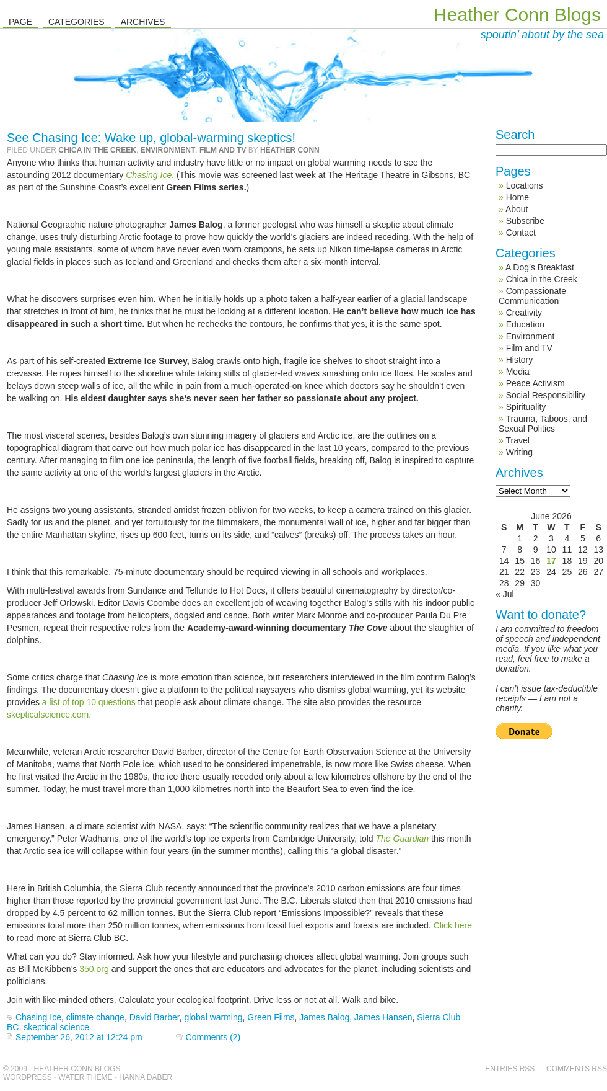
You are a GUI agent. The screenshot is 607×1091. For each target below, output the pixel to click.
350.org (95, 969)
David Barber (154, 1017)
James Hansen (383, 1017)
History (519, 360)
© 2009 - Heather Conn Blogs (61, 1068)
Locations (524, 185)
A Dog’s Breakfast (539, 267)
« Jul (505, 594)
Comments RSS (576, 1068)
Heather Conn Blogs (517, 14)
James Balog (324, 1017)
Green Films (270, 1017)
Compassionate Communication (532, 296)
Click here (453, 925)
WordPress (27, 1077)
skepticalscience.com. (49, 714)
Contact (521, 233)
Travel (517, 440)
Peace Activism (535, 383)
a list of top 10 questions (89, 702)
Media (518, 371)
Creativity (524, 313)
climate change (95, 1017)
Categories (76, 22)
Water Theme (85, 1077)
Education (525, 324)
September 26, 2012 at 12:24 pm (78, 1037)
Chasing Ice (149, 175)
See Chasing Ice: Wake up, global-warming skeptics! (151, 138)
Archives (143, 22)
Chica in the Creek (97, 150)
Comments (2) (213, 1037)
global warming (213, 1017)
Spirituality (526, 407)
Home (517, 197)
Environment (168, 150)
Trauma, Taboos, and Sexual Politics (543, 424)
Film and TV (223, 150)
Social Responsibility (545, 395)
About (516, 209)
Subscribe (525, 221)
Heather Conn (290, 150)
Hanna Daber (145, 1077)
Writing (519, 452)
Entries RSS (510, 1068)
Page (20, 22)
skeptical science (56, 1027)
